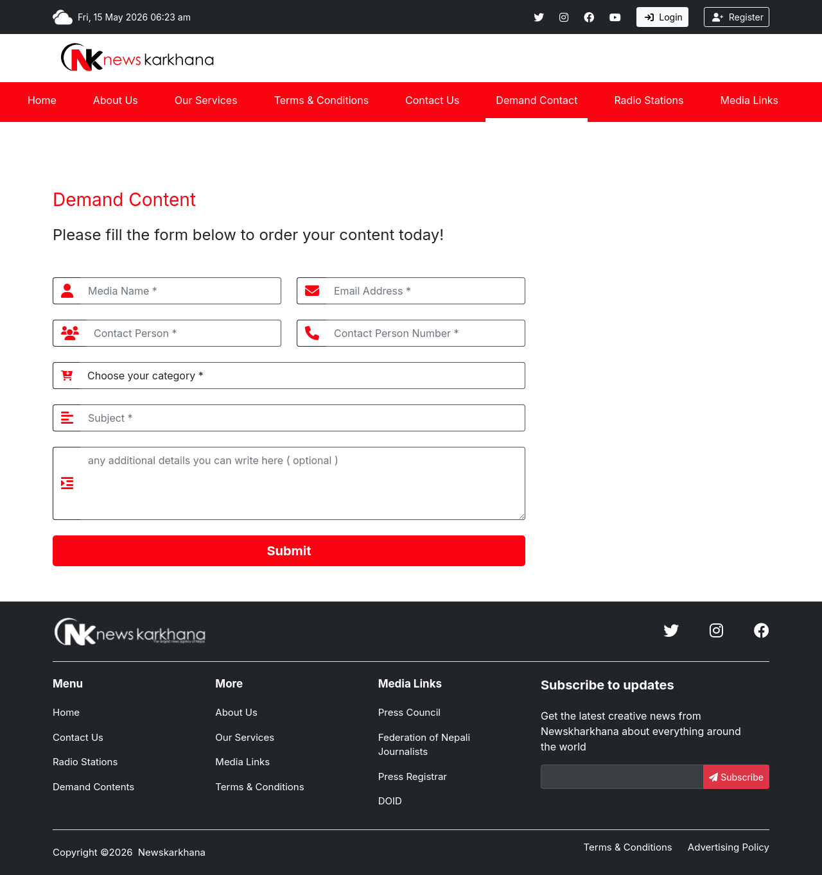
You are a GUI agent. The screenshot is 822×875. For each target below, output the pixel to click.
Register (738, 17)
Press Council (409, 712)
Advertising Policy (728, 847)
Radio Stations (648, 100)
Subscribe (736, 777)
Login (664, 17)
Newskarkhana (172, 852)
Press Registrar (412, 776)
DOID (390, 801)
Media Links (750, 100)
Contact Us (432, 100)
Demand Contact (536, 100)
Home (42, 100)
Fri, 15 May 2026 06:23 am (134, 17)
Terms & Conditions (321, 100)
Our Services (206, 100)
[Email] (622, 777)
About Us (115, 100)
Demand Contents (93, 787)
